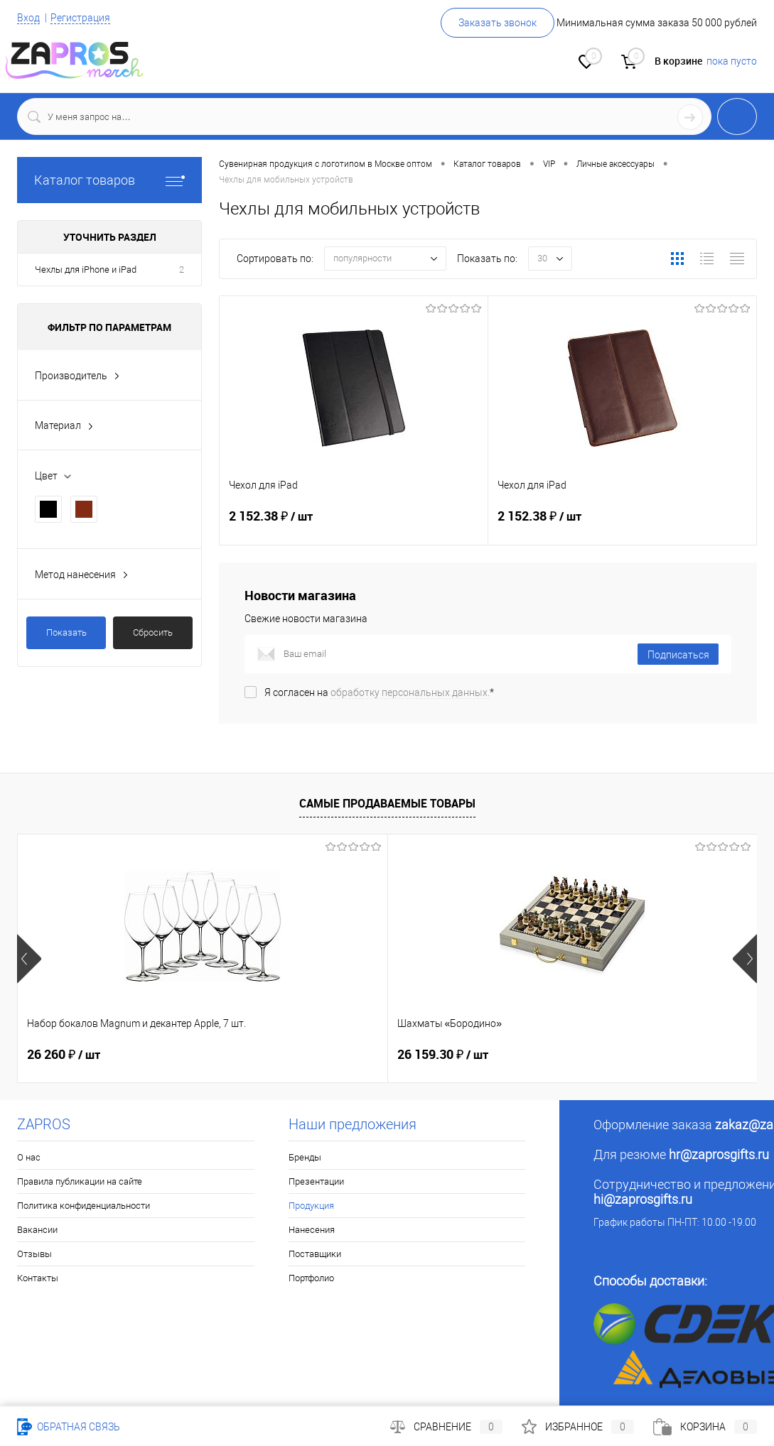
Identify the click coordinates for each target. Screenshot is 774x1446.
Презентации (316, 1181)
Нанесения (312, 1229)
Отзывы (34, 1254)
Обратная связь (68, 1427)
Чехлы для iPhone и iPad (85, 269)
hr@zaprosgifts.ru (719, 1154)
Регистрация (80, 17)
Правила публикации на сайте (79, 1181)
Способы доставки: (650, 1280)
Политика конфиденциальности (83, 1205)
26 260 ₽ (63, 1054)
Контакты (37, 1278)
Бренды (305, 1157)
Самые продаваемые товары (387, 803)
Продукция (311, 1205)
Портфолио (311, 1278)
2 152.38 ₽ (353, 525)
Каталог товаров (109, 180)
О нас (29, 1157)
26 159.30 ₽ (319, 1054)
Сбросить (153, 632)
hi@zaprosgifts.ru (642, 1199)
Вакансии (37, 1229)
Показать (66, 632)
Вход (28, 17)
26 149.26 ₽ (565, 1054)
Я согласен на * (379, 692)
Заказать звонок (497, 22)
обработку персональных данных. (410, 692)
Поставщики (315, 1254)
